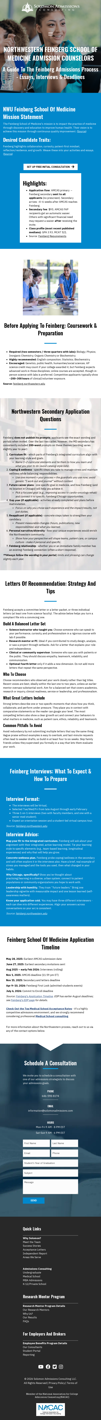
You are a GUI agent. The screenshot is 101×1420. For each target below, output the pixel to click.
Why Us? (28, 1308)
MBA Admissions (32, 1275)
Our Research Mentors (36, 1304)
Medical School (31, 1271)
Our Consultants (32, 1341)
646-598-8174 (50, 1096)
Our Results (30, 1312)
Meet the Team (32, 1236)
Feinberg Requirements (52, 236)
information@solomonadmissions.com (50, 1110)
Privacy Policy (57, 1377)
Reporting (29, 1349)
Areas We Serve (32, 1252)
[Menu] (51, 33)
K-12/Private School (34, 1278)
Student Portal (31, 1345)
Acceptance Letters (34, 1244)
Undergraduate (32, 1267)
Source (82, 131)
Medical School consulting (52, 1016)
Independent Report (35, 1248)
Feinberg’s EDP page (23, 1000)
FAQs (26, 1316)
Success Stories (32, 1240)
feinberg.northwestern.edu (29, 383)
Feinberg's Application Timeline (34, 996)
